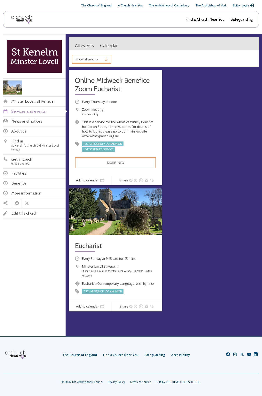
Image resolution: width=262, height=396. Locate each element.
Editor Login (243, 5)
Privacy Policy (116, 382)
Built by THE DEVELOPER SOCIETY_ (178, 382)
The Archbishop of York (210, 5)
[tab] (90, 180)
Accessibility (180, 355)
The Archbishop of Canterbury (169, 5)
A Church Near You (130, 5)
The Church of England (96, 5)
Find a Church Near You (205, 19)
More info (115, 163)
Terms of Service (140, 382)
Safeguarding (242, 19)
